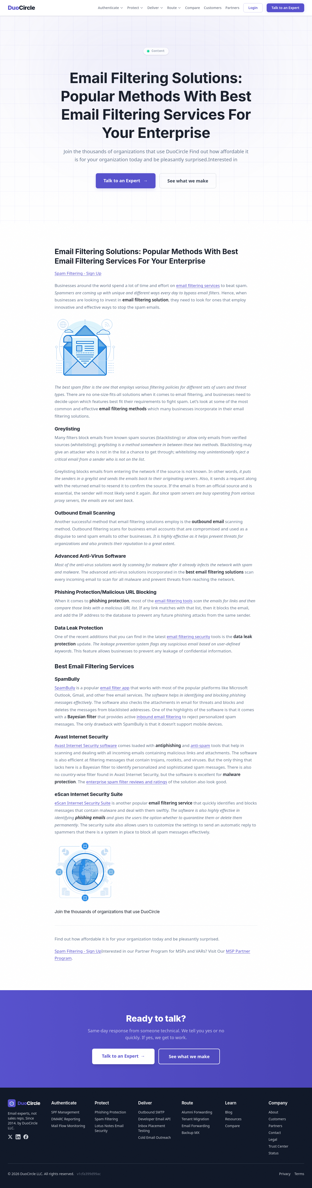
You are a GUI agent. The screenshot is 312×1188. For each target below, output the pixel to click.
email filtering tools (174, 601)
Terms (299, 1173)
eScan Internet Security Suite (82, 803)
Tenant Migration (195, 1119)
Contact (275, 1132)
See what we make (187, 181)
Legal (273, 1139)
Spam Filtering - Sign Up (78, 273)
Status (274, 1153)
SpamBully (65, 687)
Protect (135, 7)
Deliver (155, 7)
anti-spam (200, 745)
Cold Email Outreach (154, 1137)
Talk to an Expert (285, 7)
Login (253, 7)
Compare (192, 7)
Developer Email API (154, 1119)
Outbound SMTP (151, 1112)
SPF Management (65, 1112)
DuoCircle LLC (31, 1173)
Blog (228, 1112)
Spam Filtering (106, 1119)
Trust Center (278, 1146)
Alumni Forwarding (197, 1112)
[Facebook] (25, 1136)
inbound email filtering (158, 716)
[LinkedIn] (18, 1136)
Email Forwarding (196, 1125)
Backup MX (190, 1132)
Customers (212, 7)
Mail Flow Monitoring (68, 1125)
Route (174, 7)
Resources (233, 1119)
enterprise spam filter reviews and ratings (126, 782)
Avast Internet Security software (86, 745)
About (273, 1112)
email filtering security (188, 636)
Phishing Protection (110, 1112)
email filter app (114, 687)
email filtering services (198, 285)
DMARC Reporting (65, 1119)
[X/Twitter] (10, 1136)
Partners (232, 7)
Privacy (285, 1173)
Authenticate (110, 7)
